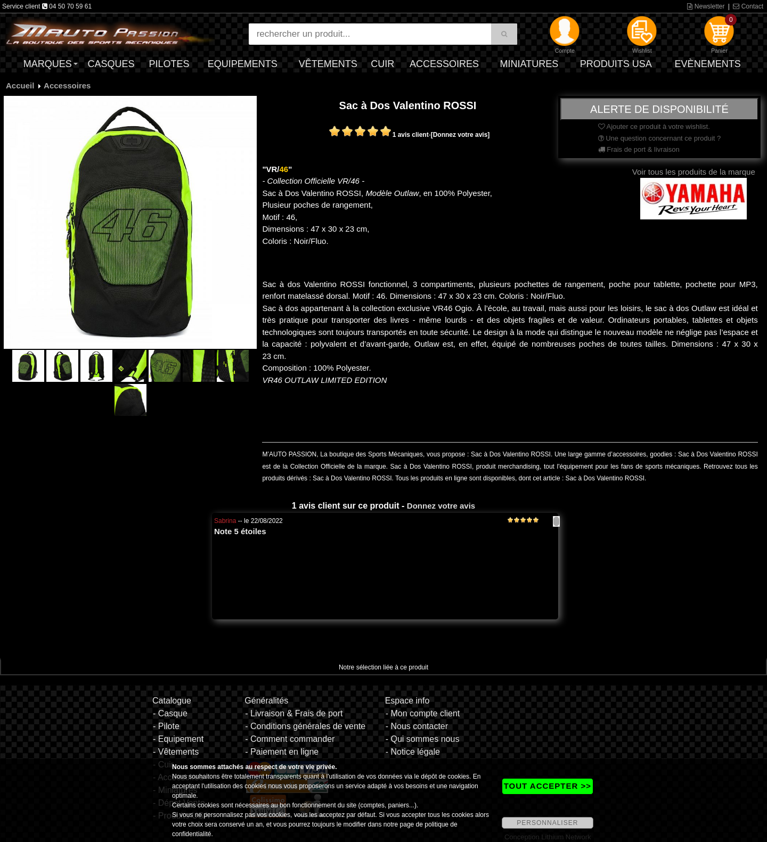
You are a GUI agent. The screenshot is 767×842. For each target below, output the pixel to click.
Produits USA (616, 64)
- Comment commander (289, 738)
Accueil (20, 85)
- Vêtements (176, 751)
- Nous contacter (417, 726)
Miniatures (529, 64)
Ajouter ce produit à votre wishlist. (654, 126)
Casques (110, 64)
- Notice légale (413, 751)
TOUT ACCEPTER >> (547, 785)
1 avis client (411, 134)
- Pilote (166, 726)
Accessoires (444, 64)
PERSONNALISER (547, 823)
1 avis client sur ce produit (345, 505)
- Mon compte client (423, 713)
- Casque (170, 713)
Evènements (708, 64)
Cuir (382, 64)
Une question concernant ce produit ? (659, 138)
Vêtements (328, 64)
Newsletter (705, 6)
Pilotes (169, 64)
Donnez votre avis (441, 505)
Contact (748, 6)
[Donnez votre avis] (460, 134)
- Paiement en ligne (282, 751)
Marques (47, 64)
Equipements (243, 64)
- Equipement (178, 738)
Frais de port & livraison (639, 149)
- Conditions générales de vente (305, 726)
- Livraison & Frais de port (293, 713)
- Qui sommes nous (423, 738)
